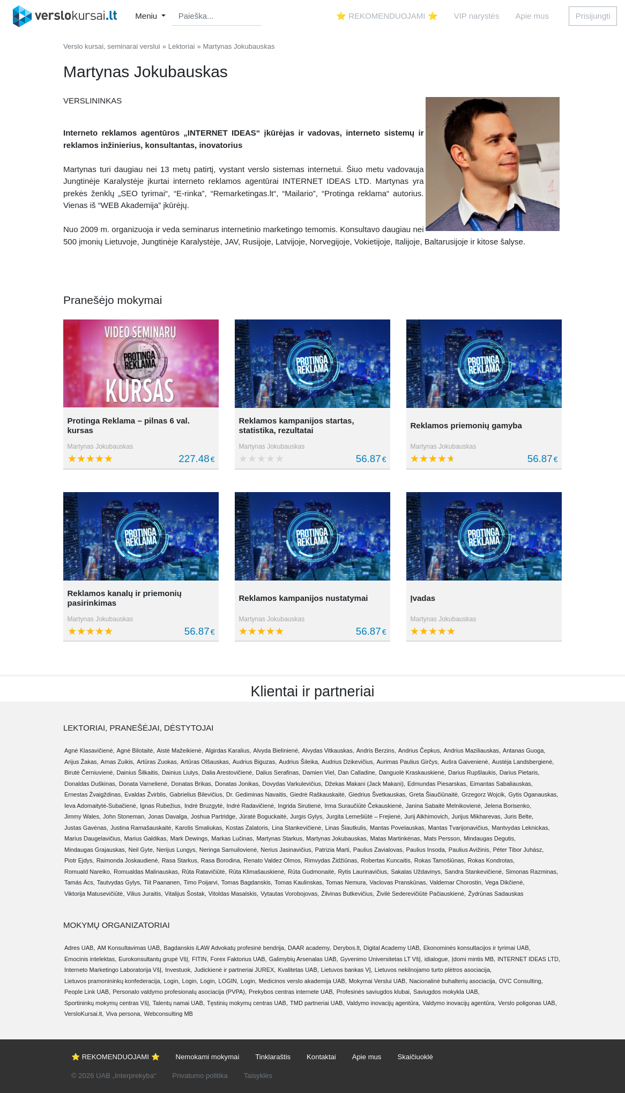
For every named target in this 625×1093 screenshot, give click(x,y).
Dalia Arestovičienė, (228, 772)
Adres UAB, (79, 948)
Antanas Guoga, (524, 750)
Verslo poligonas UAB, (527, 1003)
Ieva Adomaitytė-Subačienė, (101, 805)
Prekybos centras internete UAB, (291, 991)
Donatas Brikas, (192, 783)
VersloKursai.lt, (83, 1013)
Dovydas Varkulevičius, (292, 783)
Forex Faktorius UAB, (238, 959)
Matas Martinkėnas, (396, 838)
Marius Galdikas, (146, 838)
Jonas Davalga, (168, 816)
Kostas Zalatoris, (248, 827)
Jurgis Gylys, (307, 816)
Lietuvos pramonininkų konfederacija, (113, 981)
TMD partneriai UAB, (317, 1003)
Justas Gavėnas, (86, 827)
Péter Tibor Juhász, (518, 849)
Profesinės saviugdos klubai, (374, 991)
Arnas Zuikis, (118, 762)
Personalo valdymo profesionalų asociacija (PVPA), (180, 991)
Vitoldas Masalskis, (233, 893)
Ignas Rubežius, (161, 805)
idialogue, (437, 959)
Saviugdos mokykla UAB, (446, 991)
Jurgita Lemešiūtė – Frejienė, (364, 816)
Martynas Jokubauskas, (337, 838)
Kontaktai (321, 1057)
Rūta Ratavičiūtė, (204, 871)
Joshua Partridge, (214, 816)
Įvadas (422, 598)
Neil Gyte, (141, 849)
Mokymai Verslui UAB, (378, 981)
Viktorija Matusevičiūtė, (94, 893)
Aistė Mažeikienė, (180, 750)
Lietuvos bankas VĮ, (347, 969)
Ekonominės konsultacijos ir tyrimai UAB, (477, 948)
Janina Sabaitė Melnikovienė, (444, 805)
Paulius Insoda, (426, 849)
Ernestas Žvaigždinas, (93, 794)
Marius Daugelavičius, (93, 838)
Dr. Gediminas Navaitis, (257, 794)
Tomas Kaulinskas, (299, 882)
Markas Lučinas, (232, 838)
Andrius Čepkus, (420, 750)
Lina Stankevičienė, (297, 827)
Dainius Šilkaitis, (138, 772)
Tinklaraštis (273, 1057)
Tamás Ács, (79, 882)
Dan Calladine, (357, 772)
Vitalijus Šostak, (185, 893)
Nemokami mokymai (208, 1057)
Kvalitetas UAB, (298, 969)
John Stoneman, (124, 816)
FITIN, (200, 959)
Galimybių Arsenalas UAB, (303, 959)
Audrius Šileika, (299, 762)
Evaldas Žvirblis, (145, 794)
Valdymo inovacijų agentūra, (383, 1003)
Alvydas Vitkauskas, (328, 750)
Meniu (147, 15)
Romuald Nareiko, (87, 871)
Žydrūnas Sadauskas (495, 893)
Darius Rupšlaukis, (472, 772)
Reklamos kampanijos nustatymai (303, 598)
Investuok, (178, 969)
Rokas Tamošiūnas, (440, 860)
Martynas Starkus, (280, 838)
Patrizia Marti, (333, 849)
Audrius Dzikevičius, (348, 762)
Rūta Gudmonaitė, (312, 871)
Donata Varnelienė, (144, 783)
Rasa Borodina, (221, 860)
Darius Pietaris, (520, 772)
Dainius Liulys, (181, 772)
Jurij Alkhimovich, (426, 816)
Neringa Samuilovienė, (229, 849)
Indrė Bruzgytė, (204, 805)
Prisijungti (593, 15)
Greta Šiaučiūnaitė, (434, 794)
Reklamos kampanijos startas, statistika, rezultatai (296, 425)
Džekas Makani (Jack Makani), (365, 783)
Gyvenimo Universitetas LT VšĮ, (381, 959)
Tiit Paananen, (163, 882)
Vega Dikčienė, (504, 882)
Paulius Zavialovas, (378, 849)
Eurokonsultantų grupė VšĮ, (154, 959)
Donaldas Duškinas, (90, 783)
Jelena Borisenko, (508, 805)
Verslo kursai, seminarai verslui (111, 46)
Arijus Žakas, (81, 762)
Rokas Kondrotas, (491, 860)
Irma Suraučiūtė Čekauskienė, (363, 805)
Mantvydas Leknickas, (520, 827)
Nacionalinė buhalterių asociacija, (453, 981)
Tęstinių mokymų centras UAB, (247, 1003)
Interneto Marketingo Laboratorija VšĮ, (113, 969)
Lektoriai (181, 46)
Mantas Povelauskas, (398, 827)
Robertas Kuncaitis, (386, 860)
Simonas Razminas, (531, 871)
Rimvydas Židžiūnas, (331, 860)
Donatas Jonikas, (237, 783)
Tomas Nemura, (347, 882)
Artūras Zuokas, (157, 762)
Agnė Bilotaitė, (136, 750)
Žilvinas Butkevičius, (347, 893)
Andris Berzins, (376, 750)
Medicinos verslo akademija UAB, (303, 981)
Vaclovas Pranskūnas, (399, 882)
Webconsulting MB (168, 1013)
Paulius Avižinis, (470, 849)
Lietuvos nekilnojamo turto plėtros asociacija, (433, 969)
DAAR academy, (309, 948)
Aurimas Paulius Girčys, (408, 762)
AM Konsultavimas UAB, (129, 948)
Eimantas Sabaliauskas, (501, 783)
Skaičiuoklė (415, 1057)
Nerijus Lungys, (177, 849)
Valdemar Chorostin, (456, 882)
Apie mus (532, 15)
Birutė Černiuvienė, (89, 772)
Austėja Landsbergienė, (523, 762)
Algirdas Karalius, (228, 750)
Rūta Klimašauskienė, (257, 871)
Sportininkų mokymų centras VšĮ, (107, 1003)
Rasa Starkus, (180, 860)
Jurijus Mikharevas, (477, 816)
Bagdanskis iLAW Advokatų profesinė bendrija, (224, 948)
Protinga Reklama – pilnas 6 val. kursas (129, 425)
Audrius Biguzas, (255, 762)
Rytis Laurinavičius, (363, 871)
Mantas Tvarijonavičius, (459, 827)
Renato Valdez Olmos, (273, 860)
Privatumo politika (199, 1076)
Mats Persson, (443, 838)
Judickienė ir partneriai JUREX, (235, 969)
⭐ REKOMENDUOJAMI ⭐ (387, 15)
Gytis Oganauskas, (533, 794)
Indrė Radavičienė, (251, 805)
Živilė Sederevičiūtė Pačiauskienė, (421, 893)
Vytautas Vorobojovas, (290, 893)
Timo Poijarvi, (201, 882)
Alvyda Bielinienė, (276, 750)
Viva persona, (124, 1013)
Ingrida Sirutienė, (300, 805)
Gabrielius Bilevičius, (196, 794)
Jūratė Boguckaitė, (263, 816)
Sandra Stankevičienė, (473, 871)
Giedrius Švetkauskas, (377, 794)
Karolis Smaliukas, (199, 827)
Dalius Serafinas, (278, 772)
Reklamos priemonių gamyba (466, 425)
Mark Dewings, (190, 838)
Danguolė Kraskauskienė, (412, 772)
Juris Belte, (518, 816)
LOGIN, (229, 981)
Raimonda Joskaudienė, (128, 860)
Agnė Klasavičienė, (89, 750)
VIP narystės (477, 15)
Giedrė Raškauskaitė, (318, 794)
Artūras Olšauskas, (205, 762)
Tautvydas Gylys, (119, 882)
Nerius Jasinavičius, (286, 849)
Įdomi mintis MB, (473, 959)
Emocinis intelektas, (90, 959)
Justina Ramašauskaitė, (141, 827)
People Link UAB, (87, 991)
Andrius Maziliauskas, (471, 750)
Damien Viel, (319, 772)
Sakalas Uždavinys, (416, 871)
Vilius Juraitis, (144, 893)
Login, (172, 981)
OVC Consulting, (521, 981)
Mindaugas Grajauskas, (95, 849)
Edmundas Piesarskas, (437, 783)
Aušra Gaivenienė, (465, 762)
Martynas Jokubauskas (100, 446)
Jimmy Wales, (82, 816)
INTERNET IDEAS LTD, (528, 959)
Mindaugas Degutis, (490, 838)
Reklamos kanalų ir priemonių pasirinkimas (125, 598)
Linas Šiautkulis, (346, 827)
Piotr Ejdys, (79, 860)
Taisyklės (258, 1076)
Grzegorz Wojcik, (484, 794)
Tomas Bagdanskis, (246, 882)
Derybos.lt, (347, 948)
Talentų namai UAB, (179, 1003)
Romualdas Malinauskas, (147, 871)
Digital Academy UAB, (392, 948)
